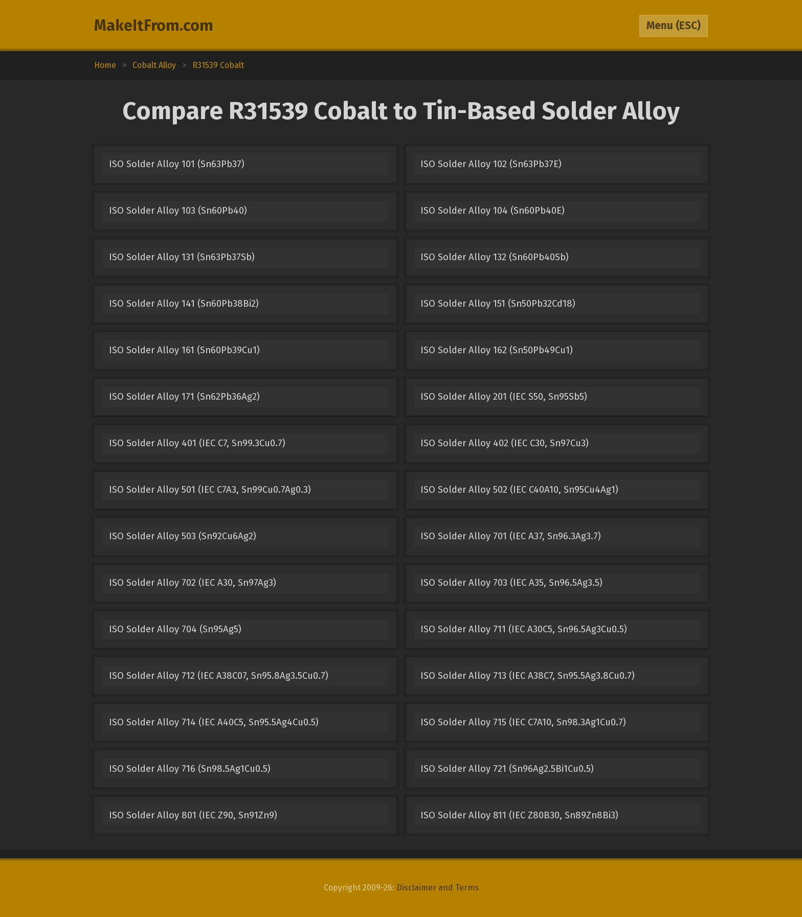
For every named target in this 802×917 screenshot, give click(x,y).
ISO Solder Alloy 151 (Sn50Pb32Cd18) (497, 303)
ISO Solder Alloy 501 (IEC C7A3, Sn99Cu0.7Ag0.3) (210, 489)
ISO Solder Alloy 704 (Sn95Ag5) (175, 629)
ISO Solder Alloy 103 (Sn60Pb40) (178, 210)
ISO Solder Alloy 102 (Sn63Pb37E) (491, 164)
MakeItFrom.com (153, 25)
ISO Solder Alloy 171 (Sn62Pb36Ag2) (184, 396)
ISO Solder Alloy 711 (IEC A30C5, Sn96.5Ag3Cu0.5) (523, 629)
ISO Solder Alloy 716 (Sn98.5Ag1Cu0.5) (190, 768)
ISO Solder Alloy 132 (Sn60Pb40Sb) (494, 257)
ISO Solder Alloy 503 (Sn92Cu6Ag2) (182, 536)
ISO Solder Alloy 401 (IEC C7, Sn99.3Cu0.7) (197, 443)
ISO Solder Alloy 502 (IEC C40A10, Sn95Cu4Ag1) (519, 489)
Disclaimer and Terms (437, 887)
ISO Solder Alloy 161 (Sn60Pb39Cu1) (184, 350)
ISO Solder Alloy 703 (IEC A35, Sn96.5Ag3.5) (511, 582)
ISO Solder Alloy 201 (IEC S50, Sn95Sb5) (503, 396)
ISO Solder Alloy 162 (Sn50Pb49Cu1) (496, 350)
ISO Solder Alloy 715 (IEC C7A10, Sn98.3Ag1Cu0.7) (523, 722)
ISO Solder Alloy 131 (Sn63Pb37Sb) (182, 257)
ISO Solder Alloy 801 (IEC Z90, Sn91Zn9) (193, 815)
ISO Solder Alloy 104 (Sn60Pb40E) (492, 210)
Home (105, 65)
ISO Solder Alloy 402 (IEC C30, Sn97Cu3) (504, 443)
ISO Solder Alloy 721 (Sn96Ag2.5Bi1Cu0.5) (507, 768)
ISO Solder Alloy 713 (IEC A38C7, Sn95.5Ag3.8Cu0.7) (527, 675)
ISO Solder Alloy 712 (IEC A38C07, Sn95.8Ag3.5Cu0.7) (218, 675)
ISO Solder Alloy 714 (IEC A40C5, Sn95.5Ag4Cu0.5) (214, 722)
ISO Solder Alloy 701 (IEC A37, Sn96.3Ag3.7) (510, 536)
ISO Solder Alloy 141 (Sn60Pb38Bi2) (184, 303)
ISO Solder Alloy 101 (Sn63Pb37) (176, 164)
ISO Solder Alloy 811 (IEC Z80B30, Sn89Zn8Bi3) (519, 815)
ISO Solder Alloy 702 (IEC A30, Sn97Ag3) (192, 582)
